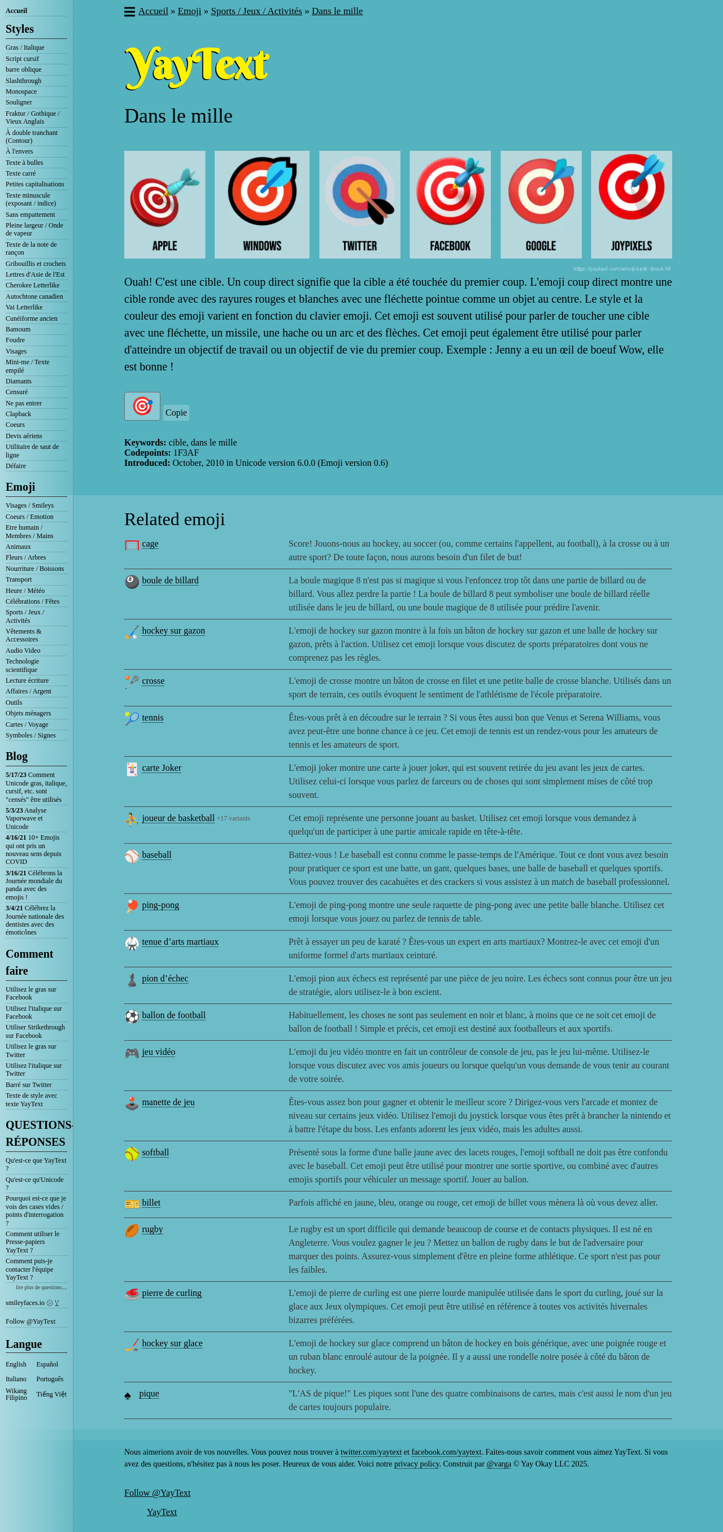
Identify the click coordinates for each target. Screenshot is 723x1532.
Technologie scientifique (22, 665)
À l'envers (19, 151)
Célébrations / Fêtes (32, 601)
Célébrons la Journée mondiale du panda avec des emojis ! (34, 885)
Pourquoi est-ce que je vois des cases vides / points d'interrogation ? (36, 1210)
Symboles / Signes (31, 735)
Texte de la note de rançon (31, 248)
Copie (176, 412)
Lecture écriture (27, 680)
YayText (162, 1512)
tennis (152, 717)
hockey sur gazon (173, 630)
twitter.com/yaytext (371, 1452)
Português (50, 1379)
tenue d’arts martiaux (180, 941)
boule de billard (170, 580)
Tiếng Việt (52, 1394)
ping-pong (160, 905)
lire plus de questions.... (41, 1287)
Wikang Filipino (16, 1394)
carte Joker (161, 767)
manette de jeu (168, 1102)
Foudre (15, 340)
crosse (153, 681)
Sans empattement (30, 215)
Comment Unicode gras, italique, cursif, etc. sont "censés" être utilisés (36, 787)
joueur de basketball (178, 818)
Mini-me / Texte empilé (28, 366)
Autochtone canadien (34, 296)
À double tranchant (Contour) (32, 137)
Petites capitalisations (35, 184)
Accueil (16, 11)
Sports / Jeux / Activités (25, 616)
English (16, 1364)
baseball (156, 854)
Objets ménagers (28, 713)
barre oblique (24, 69)
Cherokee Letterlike (33, 285)
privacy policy (416, 1464)
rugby (152, 1229)
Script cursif (22, 59)
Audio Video (23, 650)
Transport (19, 579)
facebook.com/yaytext (446, 1452)
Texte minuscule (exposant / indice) (31, 199)
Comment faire (29, 962)
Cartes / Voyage (27, 724)
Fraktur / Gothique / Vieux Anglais (33, 117)
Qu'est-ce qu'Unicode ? (35, 1183)
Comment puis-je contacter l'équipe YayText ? (29, 1269)
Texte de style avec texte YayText (31, 1099)
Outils (14, 702)
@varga (498, 1464)
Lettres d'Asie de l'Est (35, 274)
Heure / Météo (25, 591)
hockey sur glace (172, 1343)
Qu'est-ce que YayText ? (36, 1164)
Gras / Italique (25, 47)
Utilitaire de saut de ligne (32, 451)
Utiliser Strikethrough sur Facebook (35, 1031)
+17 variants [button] (233, 818)
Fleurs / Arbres (26, 557)
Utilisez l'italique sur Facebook (34, 1012)
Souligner (19, 102)
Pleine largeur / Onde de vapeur (34, 229)
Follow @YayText (30, 1321)
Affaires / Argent (28, 691)
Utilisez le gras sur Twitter (31, 1050)
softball (155, 1152)
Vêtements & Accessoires (24, 635)
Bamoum (18, 329)
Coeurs (15, 425)
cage (150, 543)
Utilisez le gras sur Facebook (31, 993)
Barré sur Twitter (29, 1085)
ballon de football (174, 1015)
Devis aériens (24, 436)
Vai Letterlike (24, 307)
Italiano (16, 1379)
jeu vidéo (158, 1052)
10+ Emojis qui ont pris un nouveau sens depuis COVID (34, 849)
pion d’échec (165, 978)
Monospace (21, 91)
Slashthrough (23, 81)
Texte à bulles (24, 163)
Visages (16, 351)
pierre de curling (172, 1293)
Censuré (17, 392)
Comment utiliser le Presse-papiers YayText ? (32, 1242)
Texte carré (21, 173)
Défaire (16, 466)
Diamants (19, 381)
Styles (20, 29)
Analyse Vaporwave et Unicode (26, 818)
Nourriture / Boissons (35, 569)
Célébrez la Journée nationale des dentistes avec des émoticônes (35, 920)
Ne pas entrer (24, 403)
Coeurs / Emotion (30, 517)
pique (149, 1393)
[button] (129, 13)
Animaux (18, 547)
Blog (17, 756)
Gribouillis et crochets (36, 264)
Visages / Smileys (30, 505)
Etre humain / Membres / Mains (30, 531)
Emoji (20, 487)
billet (151, 1202)
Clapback (18, 414)
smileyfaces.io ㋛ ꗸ (32, 1303)
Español (48, 1364)
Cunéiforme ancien (32, 318)
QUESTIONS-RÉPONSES (36, 1133)
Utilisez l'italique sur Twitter (34, 1069)
